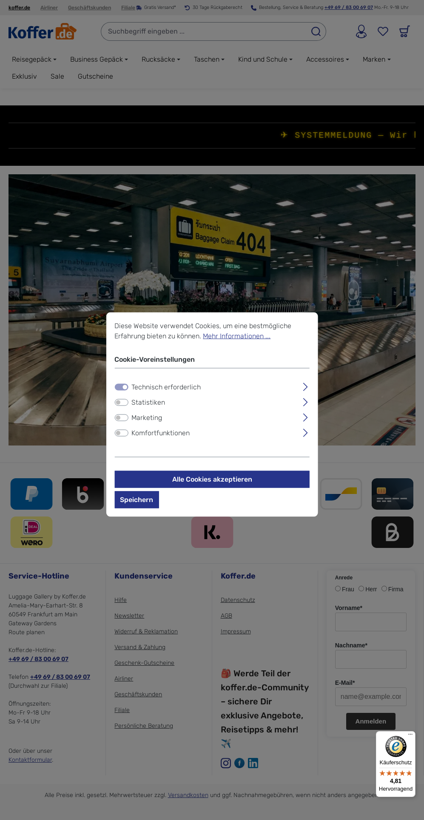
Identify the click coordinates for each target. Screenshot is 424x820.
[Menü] (410, 736)
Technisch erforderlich (166, 388)
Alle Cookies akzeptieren (212, 481)
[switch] (121, 403)
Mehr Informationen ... (236, 337)
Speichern (136, 501)
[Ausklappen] (306, 387)
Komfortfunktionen (160, 434)
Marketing (146, 419)
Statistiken (148, 404)
